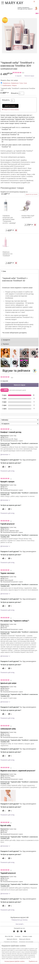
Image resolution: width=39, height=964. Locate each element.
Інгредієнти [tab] (6, 340)
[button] (8, 795)
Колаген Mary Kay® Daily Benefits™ (28, 216)
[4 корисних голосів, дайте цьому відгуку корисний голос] (4, 467)
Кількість (14, 93)
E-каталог (18, 936)
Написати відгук (29, 76)
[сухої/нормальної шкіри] (19, 35)
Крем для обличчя (12, 939)
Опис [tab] (4, 271)
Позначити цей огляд (7, 471)
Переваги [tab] (6, 344)
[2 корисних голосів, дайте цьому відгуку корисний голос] (4, 509)
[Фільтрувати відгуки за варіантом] (19, 423)
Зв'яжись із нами (27, 936)
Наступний (20, 924)
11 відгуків (18, 76)
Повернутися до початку (19, 920)
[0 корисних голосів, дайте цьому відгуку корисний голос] (4, 606)
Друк (37, 13)
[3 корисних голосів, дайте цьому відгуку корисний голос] (4, 558)
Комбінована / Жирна (10, 85)
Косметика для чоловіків (26, 942)
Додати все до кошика (31, 194)
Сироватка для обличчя (10, 942)
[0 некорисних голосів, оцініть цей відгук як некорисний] (10, 467)
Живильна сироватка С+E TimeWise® (7, 253)
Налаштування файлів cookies (14, 961)
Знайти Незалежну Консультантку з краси (24, 8)
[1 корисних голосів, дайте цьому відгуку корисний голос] (4, 714)
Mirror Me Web (9, 936)
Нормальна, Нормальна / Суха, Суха (15, 83)
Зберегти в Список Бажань (11, 109)
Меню (2, 2)
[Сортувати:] (19, 420)
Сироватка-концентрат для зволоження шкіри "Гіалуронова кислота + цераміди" (9, 219)
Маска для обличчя (24, 939)
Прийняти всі (33, 961)
